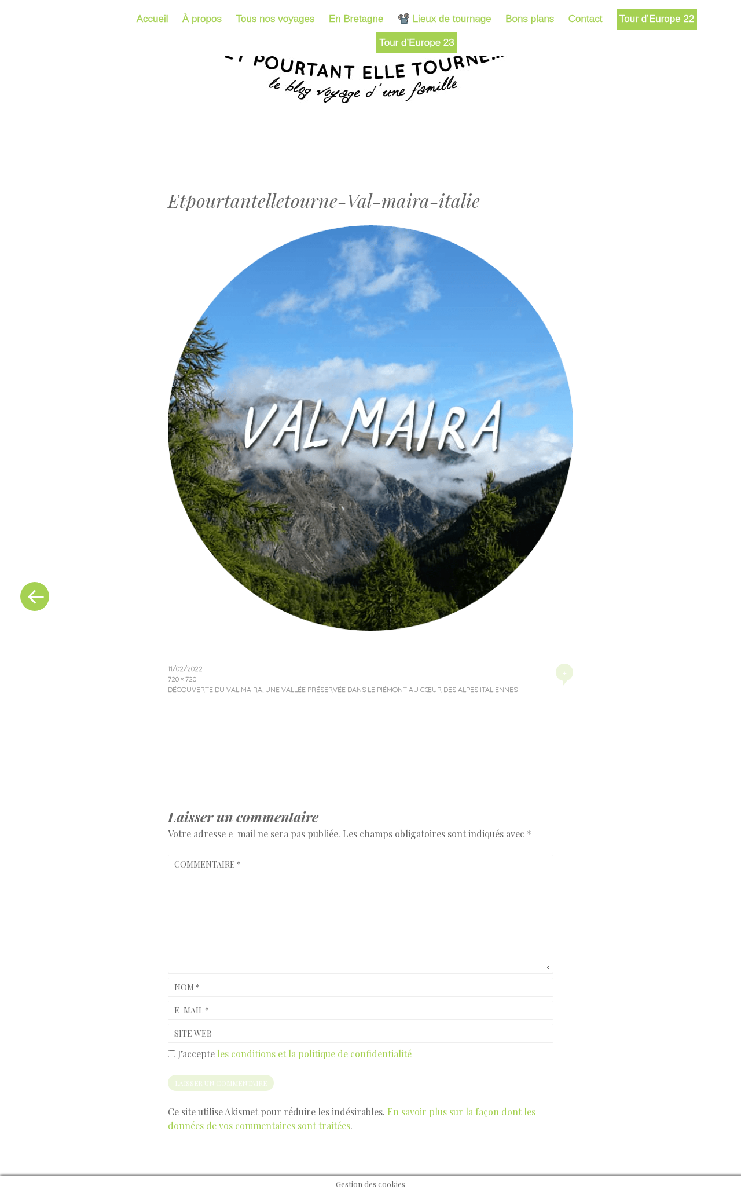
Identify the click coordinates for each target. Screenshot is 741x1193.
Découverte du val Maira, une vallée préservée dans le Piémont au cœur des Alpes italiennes (343, 689)
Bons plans (529, 18)
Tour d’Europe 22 (656, 18)
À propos (202, 18)
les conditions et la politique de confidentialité (314, 1054)
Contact (585, 18)
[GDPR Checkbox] (171, 1053)
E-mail (191, 1010)
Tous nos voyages (275, 18)
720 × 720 (182, 679)
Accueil (152, 18)
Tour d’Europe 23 (416, 42)
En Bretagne (356, 18)
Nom (187, 987)
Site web (193, 1033)
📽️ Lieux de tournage (444, 18)
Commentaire (207, 864)
